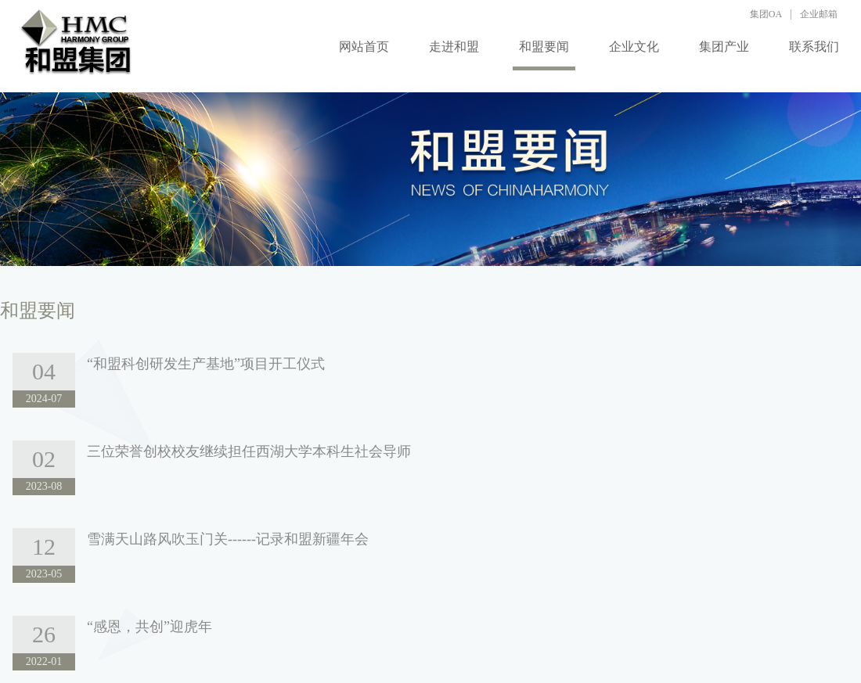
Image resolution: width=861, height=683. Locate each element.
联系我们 (814, 46)
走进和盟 (454, 46)
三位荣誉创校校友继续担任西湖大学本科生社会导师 (249, 451)
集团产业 (724, 46)
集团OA (766, 14)
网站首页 (364, 46)
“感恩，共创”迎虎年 (149, 626)
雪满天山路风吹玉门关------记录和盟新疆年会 (228, 539)
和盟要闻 (544, 46)
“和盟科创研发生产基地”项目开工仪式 (206, 364)
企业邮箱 (819, 14)
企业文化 (634, 46)
